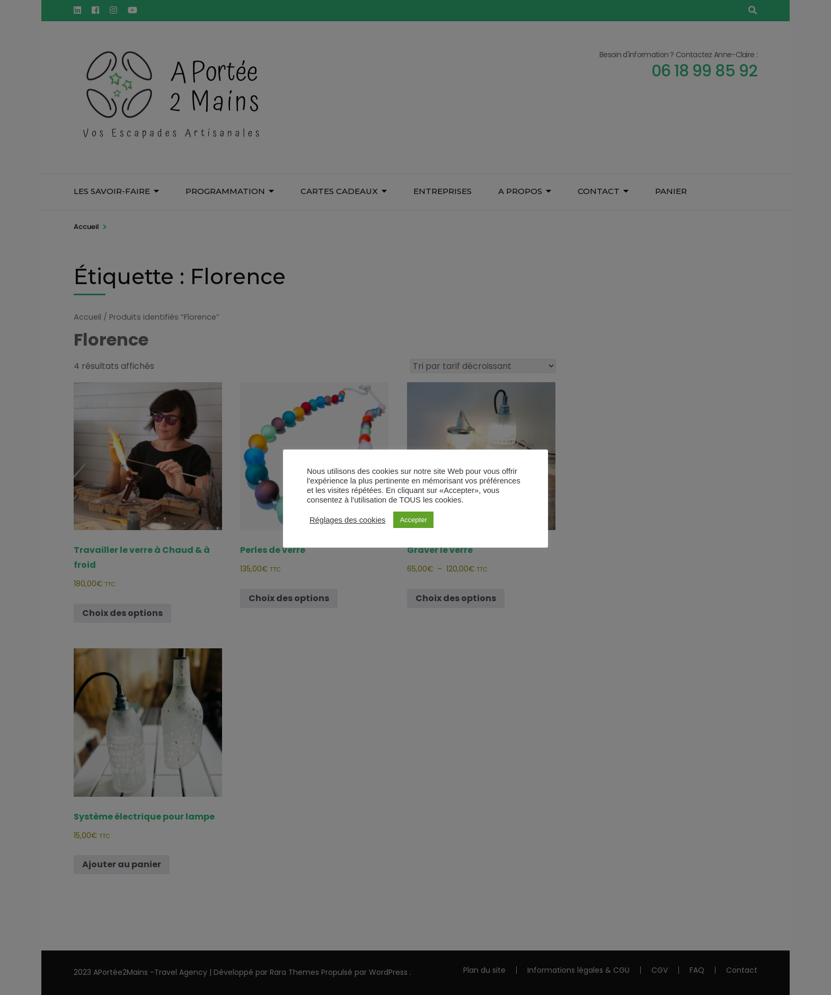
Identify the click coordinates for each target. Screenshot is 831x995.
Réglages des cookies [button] (347, 520)
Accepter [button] (413, 520)
